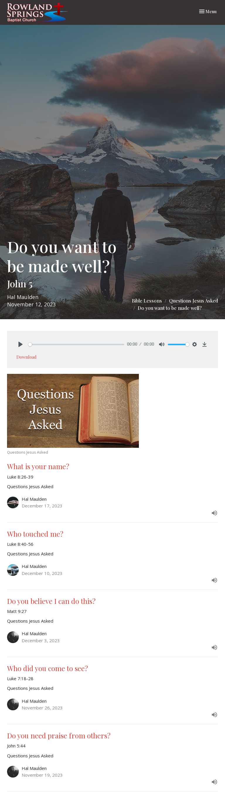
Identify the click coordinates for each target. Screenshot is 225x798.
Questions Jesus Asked (193, 301)
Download (26, 357)
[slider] (76, 344)
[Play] (20, 344)
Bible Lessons (147, 301)
